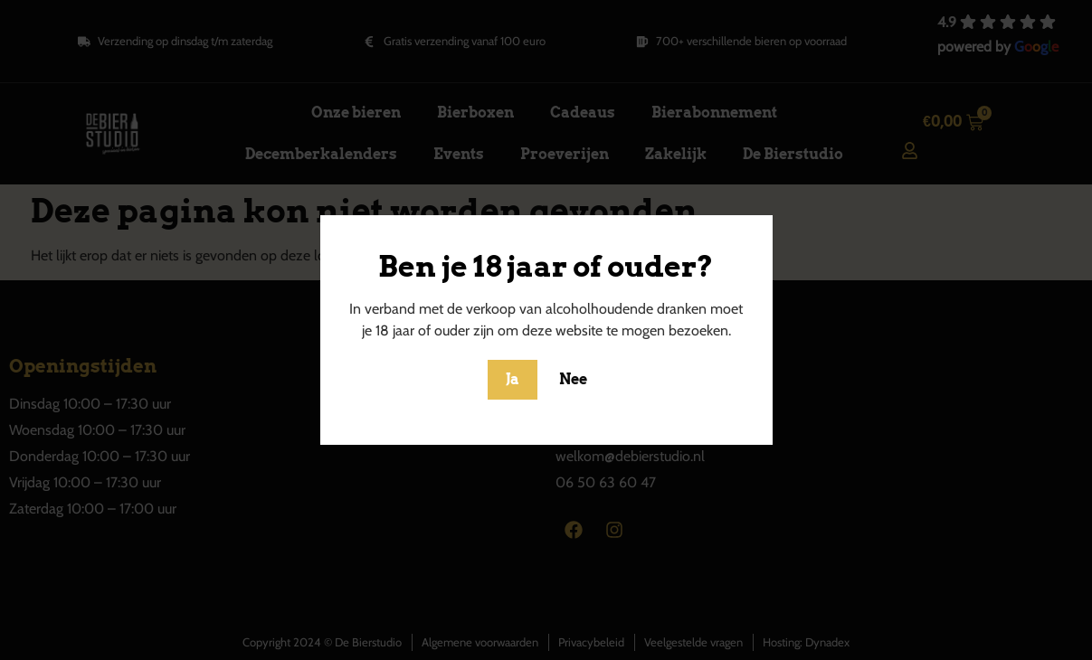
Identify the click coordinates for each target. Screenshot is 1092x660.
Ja (512, 379)
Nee (573, 379)
